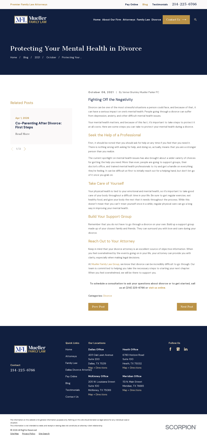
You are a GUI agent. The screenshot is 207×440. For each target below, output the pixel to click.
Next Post (187, 306)
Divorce (107, 295)
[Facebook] (170, 349)
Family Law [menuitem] (143, 19)
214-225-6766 (184, 4)
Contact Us (176, 20)
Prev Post (98, 306)
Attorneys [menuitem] (129, 19)
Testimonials (160, 4)
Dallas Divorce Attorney (78, 369)
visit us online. (157, 287)
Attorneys (71, 356)
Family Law (71, 363)
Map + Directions (97, 367)
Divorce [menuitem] (156, 19)
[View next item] (25, 181)
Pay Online (131, 4)
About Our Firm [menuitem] (111, 19)
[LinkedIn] (185, 349)
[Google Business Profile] (178, 349)
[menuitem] (14, 434)
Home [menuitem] (97, 19)
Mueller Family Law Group (105, 264)
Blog (145, 4)
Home (68, 349)
